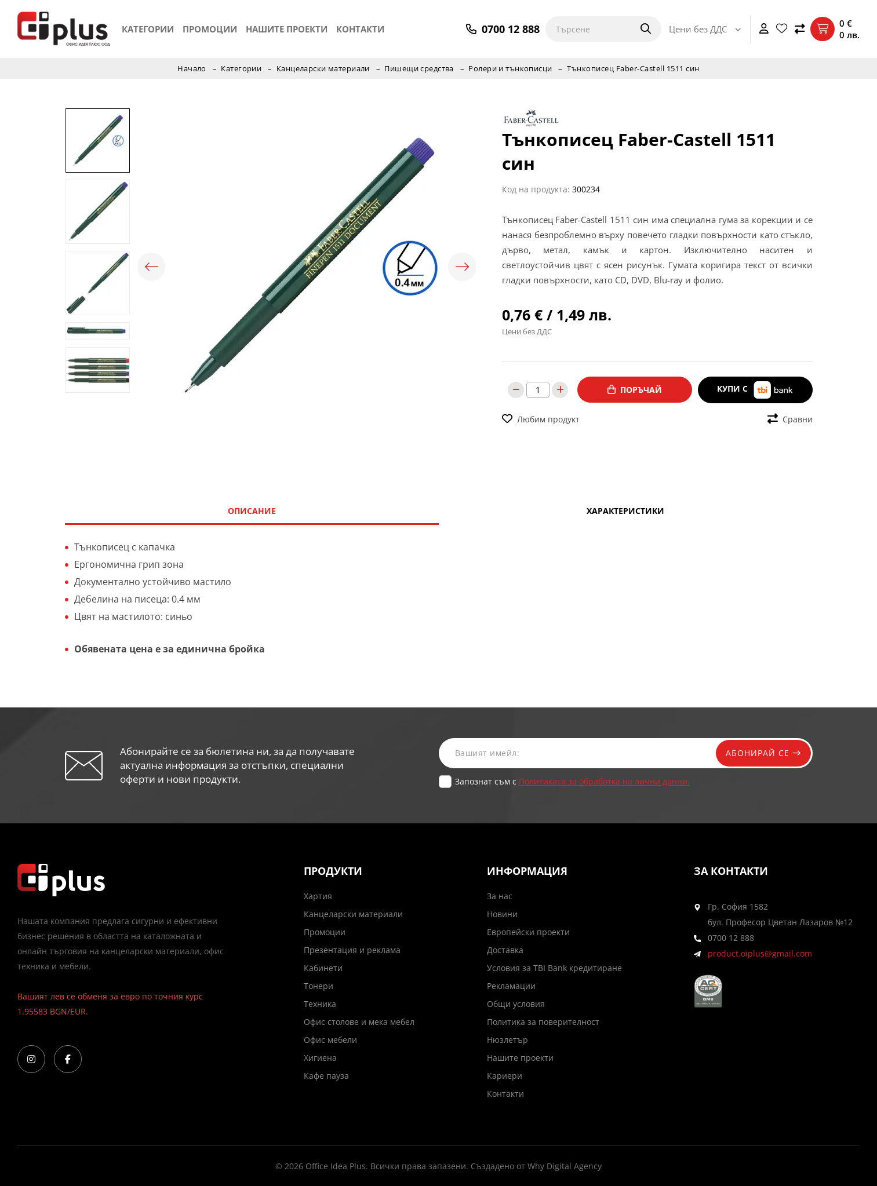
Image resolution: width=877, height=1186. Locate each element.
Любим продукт (541, 418)
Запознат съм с (572, 781)
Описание (252, 510)
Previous (152, 267)
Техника (320, 1003)
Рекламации (511, 985)
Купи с (755, 390)
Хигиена (320, 1057)
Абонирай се (761, 752)
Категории (148, 29)
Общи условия (516, 1003)
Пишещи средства (420, 68)
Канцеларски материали (323, 68)
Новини (502, 913)
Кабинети (323, 967)
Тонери (318, 985)
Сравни (790, 418)
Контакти (360, 29)
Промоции (210, 29)
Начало (190, 68)
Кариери (504, 1075)
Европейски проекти (528, 931)
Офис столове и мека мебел (359, 1021)
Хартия (318, 896)
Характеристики (625, 510)
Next (461, 267)
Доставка (505, 949)
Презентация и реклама (352, 949)
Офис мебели (330, 1039)
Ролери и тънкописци (512, 68)
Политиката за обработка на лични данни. (604, 781)
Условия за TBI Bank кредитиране (554, 967)
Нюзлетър (507, 1039)
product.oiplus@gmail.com (760, 953)
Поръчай (634, 389)
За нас (499, 896)
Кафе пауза (326, 1075)
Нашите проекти (286, 29)
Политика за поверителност (543, 1021)
